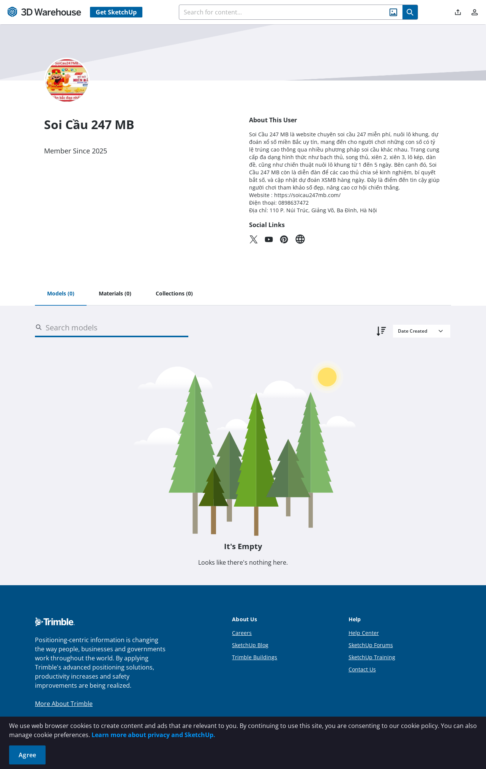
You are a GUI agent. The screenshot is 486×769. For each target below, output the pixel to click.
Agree (27, 755)
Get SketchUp (116, 12)
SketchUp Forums (371, 645)
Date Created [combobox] (412, 331)
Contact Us (362, 669)
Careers (242, 632)
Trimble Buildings (254, 657)
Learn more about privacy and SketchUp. (153, 735)
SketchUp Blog (250, 645)
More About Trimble (64, 704)
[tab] (61, 294)
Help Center (364, 632)
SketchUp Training (372, 657)
